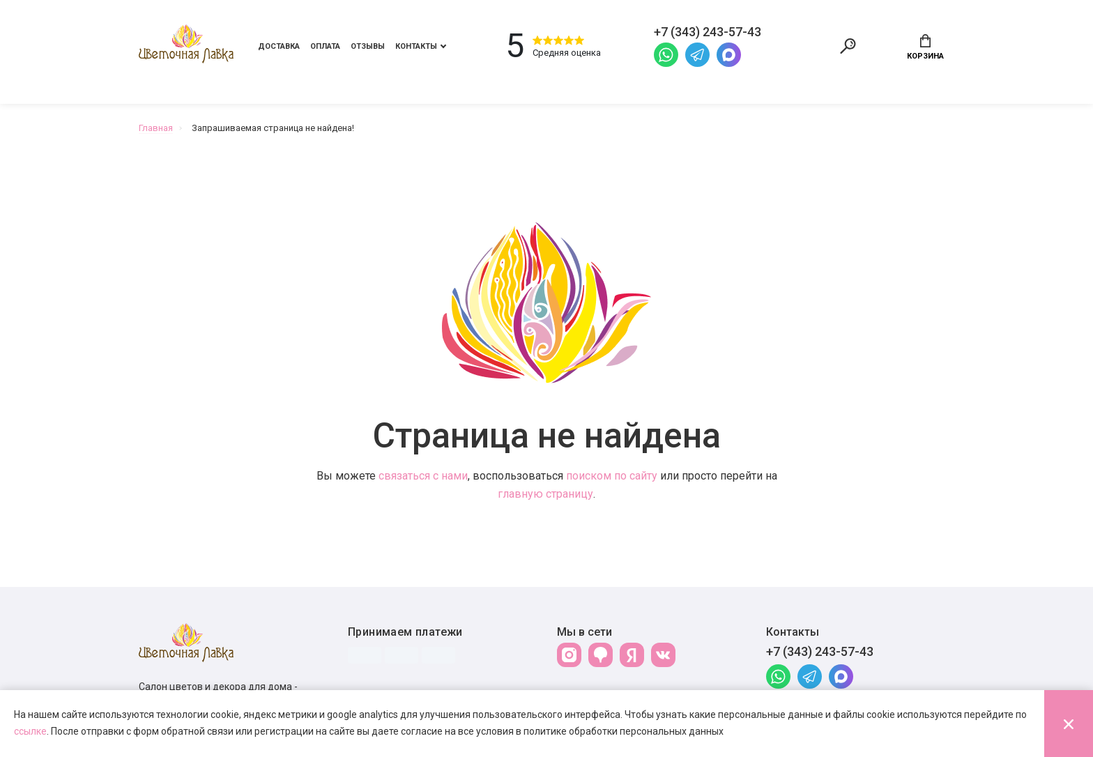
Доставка (279, 46)
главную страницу (545, 493)
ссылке (30, 731)
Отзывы (368, 46)
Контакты (416, 46)
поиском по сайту (611, 475)
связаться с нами (423, 475)
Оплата (325, 46)
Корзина (925, 47)
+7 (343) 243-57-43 (819, 651)
